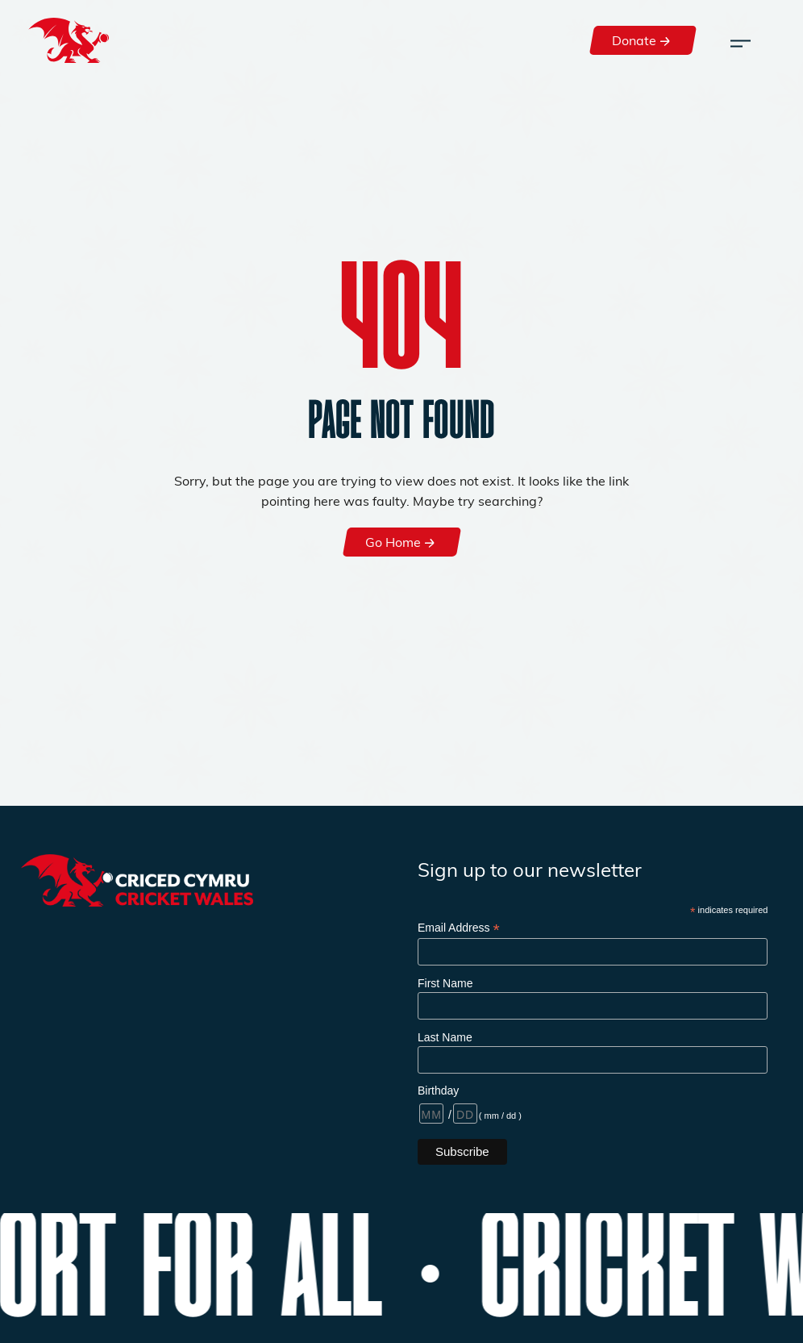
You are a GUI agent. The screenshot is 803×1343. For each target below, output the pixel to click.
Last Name (445, 1037)
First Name (445, 983)
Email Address (459, 928)
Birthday (438, 1090)
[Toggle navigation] (740, 40)
